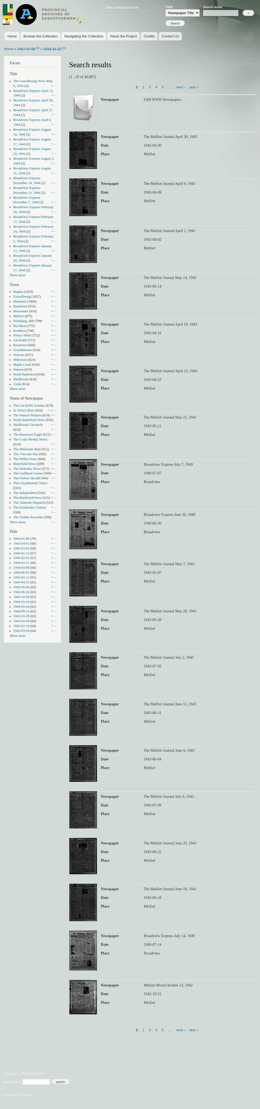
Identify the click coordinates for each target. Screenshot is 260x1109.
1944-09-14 (21, 611)
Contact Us (170, 36)
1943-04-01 (21, 543)
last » (194, 87)
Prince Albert (22, 335)
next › (180, 87)
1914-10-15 (52, 49)
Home (12, 36)
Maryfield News (24, 464)
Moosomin (20, 311)
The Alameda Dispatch (29, 502)
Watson (18, 369)
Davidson (20, 326)
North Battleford (24, 374)
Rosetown (20, 345)
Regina (18, 292)
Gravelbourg (22, 296)
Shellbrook (20, 379)
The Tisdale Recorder (28, 517)
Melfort (18, 316)
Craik (17, 384)
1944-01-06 (21, 539)
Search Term (12, 1082)
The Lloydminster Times (30, 483)
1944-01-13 (21, 553)
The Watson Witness (27, 415)
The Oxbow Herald (26, 478)
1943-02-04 (21, 621)
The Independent (25, 493)
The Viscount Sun (25, 454)
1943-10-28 (21, 597)
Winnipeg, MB (23, 321)
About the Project (123, 36)
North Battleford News (29, 420)
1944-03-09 (21, 568)
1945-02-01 (21, 558)
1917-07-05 (26, 49)
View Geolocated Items (122, 7)
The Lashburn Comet (28, 473)
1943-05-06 (21, 587)
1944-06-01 (21, 572)
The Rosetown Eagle (27, 434)
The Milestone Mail (27, 449)
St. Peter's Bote (23, 410)
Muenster (19, 301)
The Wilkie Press (25, 459)
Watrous (19, 355)
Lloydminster (22, 350)
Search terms (212, 7)
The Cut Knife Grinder (29, 405)
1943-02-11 (21, 577)
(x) (38, 47)
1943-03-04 (21, 631)
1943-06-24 (21, 592)
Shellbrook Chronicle (28, 425)
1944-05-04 (21, 607)
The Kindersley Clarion (29, 507)
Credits (149, 36)
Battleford (20, 306)
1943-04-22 (21, 582)
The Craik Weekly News (30, 439)
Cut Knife (20, 340)
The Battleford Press (27, 498)
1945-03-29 (21, 616)
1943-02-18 (21, 626)
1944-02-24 (21, 602)
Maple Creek (22, 365)
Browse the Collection (41, 36)
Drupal (26, 1095)
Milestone (20, 360)
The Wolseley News (27, 469)
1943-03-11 (21, 563)
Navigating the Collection (83, 36)
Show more (18, 275)
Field (169, 6)
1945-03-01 (21, 548)
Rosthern (19, 331)
